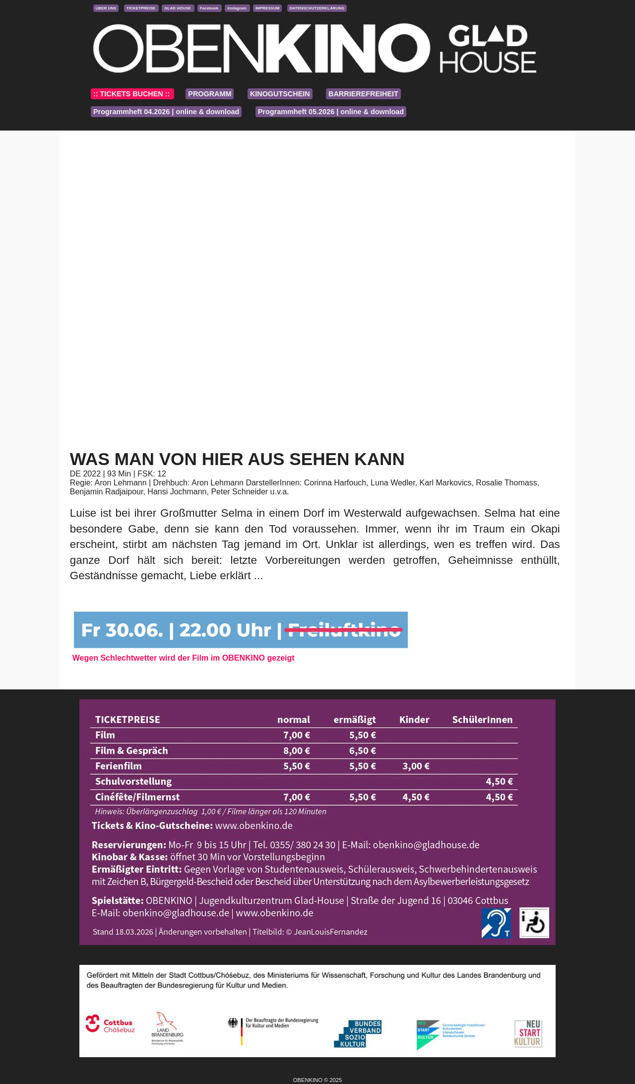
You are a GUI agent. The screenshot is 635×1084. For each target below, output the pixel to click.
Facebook (210, 8)
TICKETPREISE (141, 8)
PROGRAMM (209, 94)
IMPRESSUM (267, 8)
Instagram (237, 8)
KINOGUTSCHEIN (280, 94)
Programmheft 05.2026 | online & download (331, 112)
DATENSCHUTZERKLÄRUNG (317, 8)
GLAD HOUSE (178, 8)
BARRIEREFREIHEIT (363, 94)
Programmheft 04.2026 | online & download (166, 112)
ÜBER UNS (106, 8)
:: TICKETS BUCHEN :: (132, 94)
